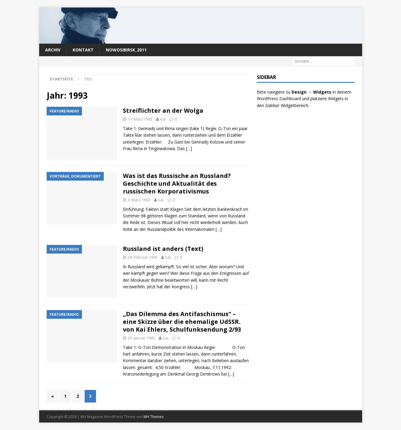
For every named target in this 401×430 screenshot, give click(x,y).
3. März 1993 (139, 199)
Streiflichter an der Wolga (163, 110)
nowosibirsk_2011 (126, 50)
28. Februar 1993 (142, 257)
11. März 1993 (140, 119)
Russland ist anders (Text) (163, 249)
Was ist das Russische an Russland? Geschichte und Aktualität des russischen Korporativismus (177, 183)
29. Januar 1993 (141, 338)
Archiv (52, 50)
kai (163, 119)
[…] (189, 148)
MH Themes (154, 416)
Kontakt (83, 50)
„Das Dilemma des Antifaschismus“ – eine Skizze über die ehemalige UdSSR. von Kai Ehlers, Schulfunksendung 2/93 (182, 321)
